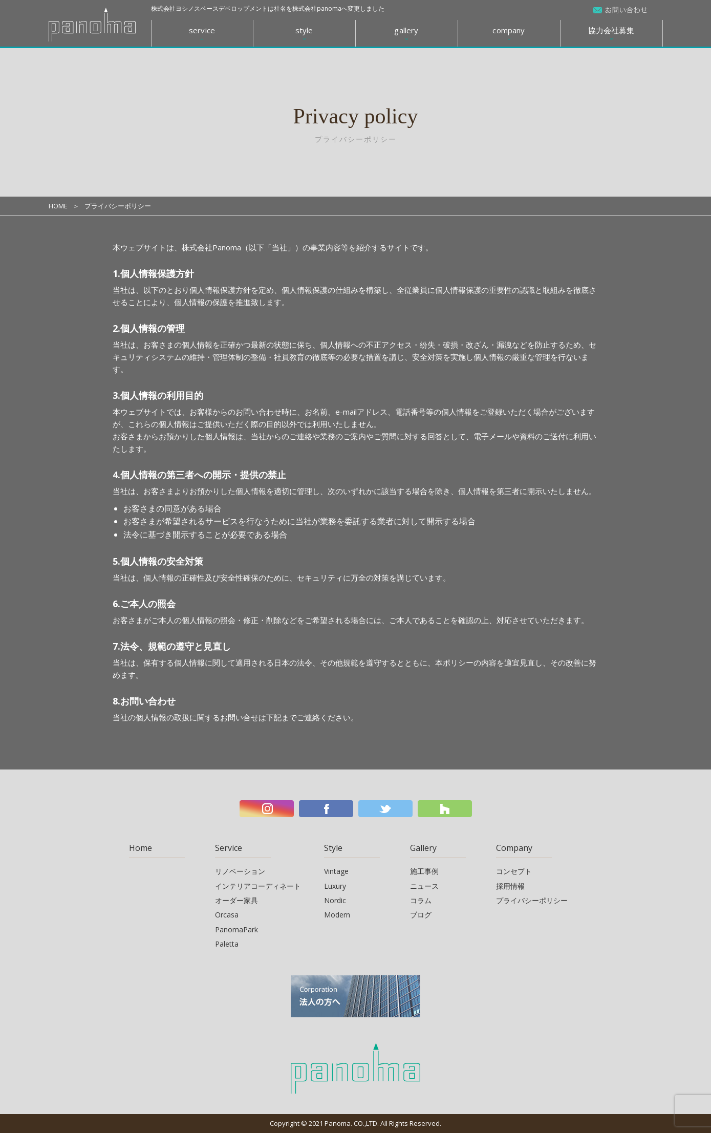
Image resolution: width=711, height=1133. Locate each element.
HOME (58, 205)
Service (228, 847)
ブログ (421, 915)
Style (333, 847)
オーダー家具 (236, 900)
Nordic (335, 900)
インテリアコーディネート (258, 886)
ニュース (424, 886)
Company (514, 847)
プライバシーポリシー (532, 900)
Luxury (335, 886)
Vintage (336, 871)
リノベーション (240, 871)
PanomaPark (236, 929)
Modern (337, 915)
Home (140, 847)
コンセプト (514, 871)
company (508, 30)
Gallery (423, 847)
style (304, 30)
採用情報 (510, 886)
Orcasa (227, 915)
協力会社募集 (611, 30)
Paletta (227, 944)
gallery (406, 30)
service (202, 30)
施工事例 (424, 871)
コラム (421, 900)
